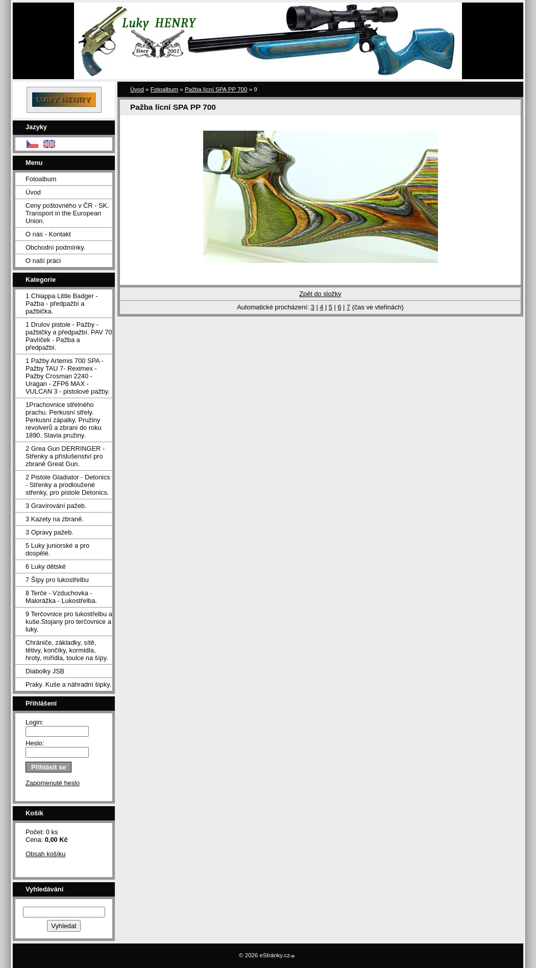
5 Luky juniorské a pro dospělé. (57, 549)
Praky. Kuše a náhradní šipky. (68, 684)
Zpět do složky (320, 294)
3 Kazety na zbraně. (55, 519)
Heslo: (35, 743)
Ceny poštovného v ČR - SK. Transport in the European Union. (67, 213)
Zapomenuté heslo (53, 783)
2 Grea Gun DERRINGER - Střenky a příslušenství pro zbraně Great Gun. (65, 456)
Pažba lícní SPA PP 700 (216, 89)
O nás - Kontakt (48, 234)
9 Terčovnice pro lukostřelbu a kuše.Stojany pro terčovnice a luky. (69, 621)
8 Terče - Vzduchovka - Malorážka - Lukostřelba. (61, 596)
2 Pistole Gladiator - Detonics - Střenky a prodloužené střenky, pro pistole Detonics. (68, 484)
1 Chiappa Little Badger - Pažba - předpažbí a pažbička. (62, 303)
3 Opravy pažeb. (50, 532)
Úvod (33, 192)
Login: (34, 722)
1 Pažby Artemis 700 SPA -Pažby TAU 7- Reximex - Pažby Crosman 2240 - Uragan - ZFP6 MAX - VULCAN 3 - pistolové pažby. (68, 376)
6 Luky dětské (46, 566)
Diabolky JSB (45, 671)
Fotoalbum (41, 179)
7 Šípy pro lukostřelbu (57, 580)
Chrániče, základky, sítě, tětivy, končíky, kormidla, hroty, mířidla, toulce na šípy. (67, 650)
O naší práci (43, 260)
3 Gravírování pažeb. (56, 506)
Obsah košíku (45, 854)
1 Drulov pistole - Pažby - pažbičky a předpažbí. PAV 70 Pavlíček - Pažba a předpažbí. (69, 336)
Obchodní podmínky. (55, 247)
